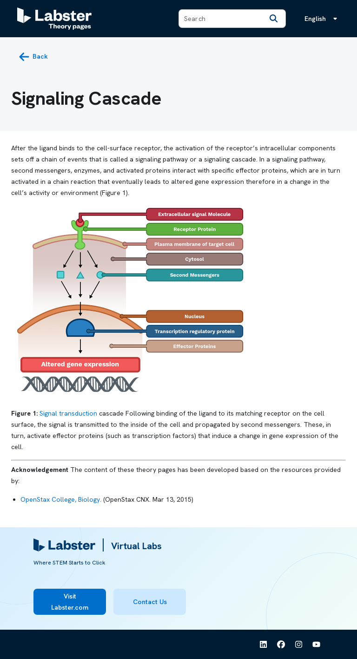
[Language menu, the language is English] (322, 18)
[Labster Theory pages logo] (54, 18)
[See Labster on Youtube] (317, 645)
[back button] (33, 56)
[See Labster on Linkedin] (264, 645)
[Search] (273, 19)
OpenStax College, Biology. (60, 499)
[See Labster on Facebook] (281, 645)
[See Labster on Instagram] (299, 645)
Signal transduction (68, 413)
